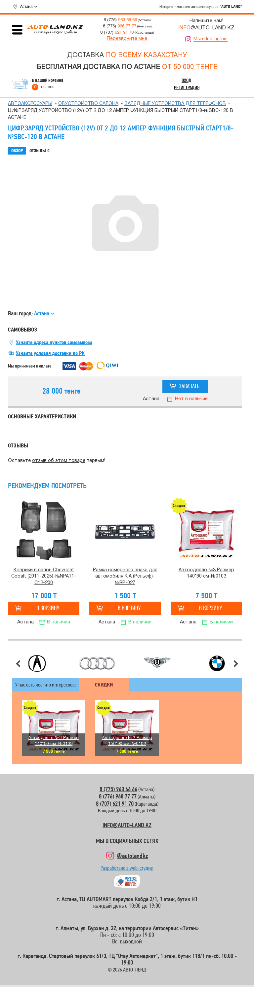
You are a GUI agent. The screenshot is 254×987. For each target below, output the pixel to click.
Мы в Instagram (210, 39)
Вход (186, 80)
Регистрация (186, 87)
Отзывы (39, 151)
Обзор (17, 151)
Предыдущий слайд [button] (18, 664)
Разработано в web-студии (127, 869)
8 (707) (117, 32)
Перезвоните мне (127, 39)
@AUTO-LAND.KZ (206, 28)
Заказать (189, 386)
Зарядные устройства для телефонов (175, 104)
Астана (26, 6)
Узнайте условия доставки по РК (50, 353)
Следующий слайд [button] (236, 664)
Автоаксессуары (30, 104)
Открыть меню (17, 29)
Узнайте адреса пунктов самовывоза (54, 342)
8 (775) (120, 20)
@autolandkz (132, 855)
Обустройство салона (88, 104)
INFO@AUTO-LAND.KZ (127, 825)
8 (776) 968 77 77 (118, 796)
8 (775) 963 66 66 (118, 789)
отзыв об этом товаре (58, 461)
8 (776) (119, 26)
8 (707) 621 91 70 (115, 803)
